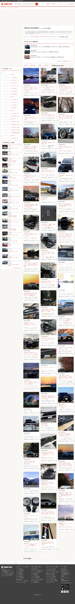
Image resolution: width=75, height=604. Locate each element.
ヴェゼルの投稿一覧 (35, 580)
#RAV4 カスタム (67, 86)
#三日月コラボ (51, 511)
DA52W (13, 264)
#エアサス (32, 234)
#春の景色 (50, 142)
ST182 (9, 148)
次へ (71, 555)
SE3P (9, 246)
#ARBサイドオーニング (63, 203)
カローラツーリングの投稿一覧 (37, 579)
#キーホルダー (44, 511)
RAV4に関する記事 (33, 45)
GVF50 (9, 257)
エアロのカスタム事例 (50, 577)
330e (17, 185)
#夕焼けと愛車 (27, 293)
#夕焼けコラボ (68, 234)
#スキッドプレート (45, 367)
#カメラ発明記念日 (31, 295)
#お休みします (63, 407)
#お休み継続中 (61, 175)
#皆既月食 (30, 384)
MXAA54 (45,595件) (35, 36)
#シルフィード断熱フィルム (31, 545)
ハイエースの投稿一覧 (35, 576)
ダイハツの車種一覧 (20, 577)
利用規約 (62, 576)
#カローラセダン (62, 347)
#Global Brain (27, 463)
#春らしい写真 (61, 115)
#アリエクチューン (33, 176)
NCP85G (9, 161)
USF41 (9, 258)
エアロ (39, 65)
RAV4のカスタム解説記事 (31, 41)
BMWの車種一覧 (19, 579)
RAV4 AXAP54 (27, 85)
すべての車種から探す (16, 268)
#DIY (31, 175)
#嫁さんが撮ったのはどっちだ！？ (48, 395)
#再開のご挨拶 (44, 142)
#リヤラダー (26, 434)
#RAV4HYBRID (67, 433)
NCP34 (16, 208)
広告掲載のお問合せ (65, 580)
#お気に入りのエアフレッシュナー (31, 86)
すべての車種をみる (35, 582)
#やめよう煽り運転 (47, 225)
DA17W (9, 264)
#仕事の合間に (61, 375)
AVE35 (16, 190)
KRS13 (13, 154)
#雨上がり (31, 381)
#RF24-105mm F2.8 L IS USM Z (65, 236)
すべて (62, 37)
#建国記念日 (61, 523)
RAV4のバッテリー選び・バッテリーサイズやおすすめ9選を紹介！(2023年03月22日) (47, 57)
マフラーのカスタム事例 (51, 576)
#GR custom (61, 405)
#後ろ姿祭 (43, 199)
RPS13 (17, 154)
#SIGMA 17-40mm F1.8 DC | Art (65, 465)
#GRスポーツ (61, 348)
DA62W (17, 264)
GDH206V (15, 216)
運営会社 (62, 579)
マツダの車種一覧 (19, 573)
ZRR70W (10, 197)
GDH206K (10, 216)
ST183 (13, 148)
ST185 (9, 149)
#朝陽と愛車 (31, 204)
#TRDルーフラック (45, 485)
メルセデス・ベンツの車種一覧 (22, 580)
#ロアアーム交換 (32, 147)
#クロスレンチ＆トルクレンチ (65, 237)
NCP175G (10, 160)
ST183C (16, 148)
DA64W (9, 265)
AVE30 (13, 190)
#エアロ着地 (48, 115)
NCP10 (17, 202)
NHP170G (14, 161)
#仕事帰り (26, 381)
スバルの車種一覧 (19, 574)
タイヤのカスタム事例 (50, 570)
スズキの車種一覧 (19, 576)
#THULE (43, 544)
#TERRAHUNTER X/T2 (63, 205)
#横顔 (45, 282)
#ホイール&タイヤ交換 (63, 233)
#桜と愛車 (67, 115)
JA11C (9, 251)
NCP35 (9, 209)
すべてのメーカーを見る (21, 582)
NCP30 (9, 208)
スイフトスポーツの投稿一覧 (36, 570)
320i (14, 185)
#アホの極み (49, 224)
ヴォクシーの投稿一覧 (35, 577)
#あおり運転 (43, 224)
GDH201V (15, 215)
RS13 (9, 155)
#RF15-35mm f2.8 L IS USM (30, 148)
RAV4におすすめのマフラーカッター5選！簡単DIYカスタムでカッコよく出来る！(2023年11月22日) (50, 46)
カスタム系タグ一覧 (50, 582)
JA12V (9, 252)
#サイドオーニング (33, 322)
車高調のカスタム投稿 (50, 573)
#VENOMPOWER (67, 204)
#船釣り (69, 464)
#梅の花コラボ (61, 493)
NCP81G (14, 160)
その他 (58, 65)
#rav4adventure (67, 318)
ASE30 (9, 190)
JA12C (16, 251)
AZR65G (14, 196)
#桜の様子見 (29, 206)
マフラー (46, 65)
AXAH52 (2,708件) (52, 36)
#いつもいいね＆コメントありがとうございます (31, 89)
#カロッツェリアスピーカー (29, 515)
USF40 (16, 257)
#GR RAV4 (26, 461)
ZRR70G (18, 196)
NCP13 (9, 203)
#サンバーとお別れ (45, 86)
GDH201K (10, 215)
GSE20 (9, 191)
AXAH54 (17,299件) (44, 36)
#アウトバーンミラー (31, 462)
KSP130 (9, 202)
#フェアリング (51, 483)
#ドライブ (66, 523)
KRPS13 (9, 154)
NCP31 (13, 208)
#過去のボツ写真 (34, 293)
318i (11, 185)
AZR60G (9, 196)
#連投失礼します (27, 146)
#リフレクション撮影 (28, 88)
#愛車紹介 (46, 425)
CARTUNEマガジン (65, 570)
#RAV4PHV (61, 86)
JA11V (13, 251)
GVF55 (13, 257)
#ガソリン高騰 (47, 311)
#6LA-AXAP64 (69, 347)
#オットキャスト (62, 291)
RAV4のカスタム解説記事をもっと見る (65, 61)
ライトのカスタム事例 (50, 574)
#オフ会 (53, 115)
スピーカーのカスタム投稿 (51, 579)
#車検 (66, 348)
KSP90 (13, 202)
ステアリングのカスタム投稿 (51, 580)
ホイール (33, 65)
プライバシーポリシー (65, 577)
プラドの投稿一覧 (34, 574)
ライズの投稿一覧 (34, 573)
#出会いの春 (67, 175)
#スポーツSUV (31, 118)
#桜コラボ (28, 90)
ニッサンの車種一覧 (20, 570)
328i (9, 185)
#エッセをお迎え (46, 88)
